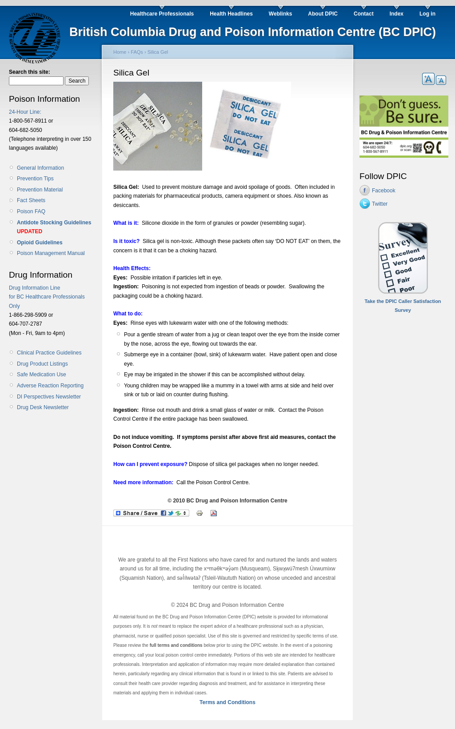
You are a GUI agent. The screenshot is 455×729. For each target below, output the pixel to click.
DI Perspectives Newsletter (49, 397)
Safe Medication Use (41, 374)
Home (119, 52)
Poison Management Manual (51, 253)
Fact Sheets (31, 200)
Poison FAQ (31, 211)
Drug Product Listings (42, 364)
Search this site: (29, 72)
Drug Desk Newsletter (43, 407)
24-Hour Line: (25, 112)
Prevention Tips (35, 178)
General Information (40, 168)
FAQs (137, 52)
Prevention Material (40, 190)
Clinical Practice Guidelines (49, 353)
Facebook (383, 190)
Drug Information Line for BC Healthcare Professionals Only (47, 297)
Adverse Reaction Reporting (50, 385)
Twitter (379, 204)
